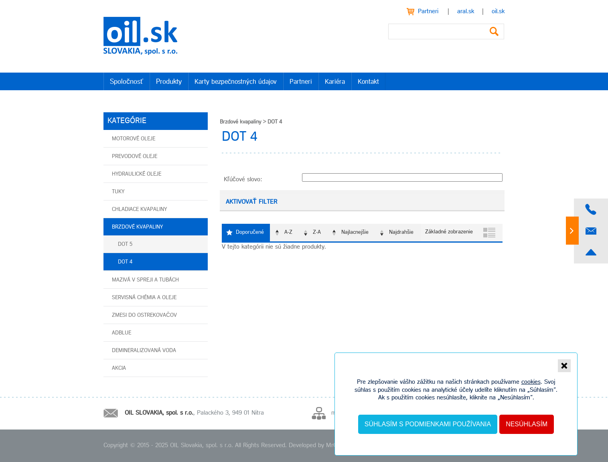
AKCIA (119, 368)
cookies (531, 382)
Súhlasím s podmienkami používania (428, 424)
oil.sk (498, 11)
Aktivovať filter (251, 202)
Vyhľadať (494, 31)
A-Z (288, 232)
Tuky (118, 192)
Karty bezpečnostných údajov (236, 82)
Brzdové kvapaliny (137, 227)
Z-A (317, 232)
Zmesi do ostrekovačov (144, 315)
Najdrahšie (401, 232)
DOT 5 (125, 244)
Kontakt (368, 82)
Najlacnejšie (355, 232)
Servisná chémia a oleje (144, 298)
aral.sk (465, 11)
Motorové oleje (133, 139)
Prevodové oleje (134, 157)
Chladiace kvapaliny (139, 210)
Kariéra (335, 82)
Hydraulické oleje (136, 174)
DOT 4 (125, 262)
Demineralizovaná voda (144, 351)
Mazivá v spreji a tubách (145, 280)
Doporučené (250, 232)
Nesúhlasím (526, 424)
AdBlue (121, 333)
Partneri (428, 11)
